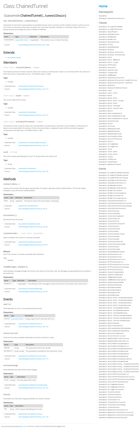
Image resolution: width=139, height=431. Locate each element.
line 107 (45, 115)
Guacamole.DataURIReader (109, 47)
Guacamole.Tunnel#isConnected (29, 242)
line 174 (45, 359)
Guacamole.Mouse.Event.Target (111, 101)
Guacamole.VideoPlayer (108, 162)
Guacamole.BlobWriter (108, 39)
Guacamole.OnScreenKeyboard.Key (112, 116)
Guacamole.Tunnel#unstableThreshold (32, 142)
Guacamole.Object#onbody (109, 323)
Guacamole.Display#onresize (110, 257)
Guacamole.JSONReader (108, 75)
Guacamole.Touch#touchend (109, 392)
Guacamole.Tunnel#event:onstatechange (32, 385)
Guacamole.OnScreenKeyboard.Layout (113, 119)
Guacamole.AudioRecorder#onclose (112, 180)
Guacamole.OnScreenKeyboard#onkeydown (115, 328)
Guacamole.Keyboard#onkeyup (110, 285)
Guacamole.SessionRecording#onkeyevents (116, 349)
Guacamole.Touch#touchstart (110, 397)
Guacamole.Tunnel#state (27, 112)
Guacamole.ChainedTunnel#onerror (112, 201)
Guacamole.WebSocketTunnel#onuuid (113, 418)
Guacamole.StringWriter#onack (111, 389)
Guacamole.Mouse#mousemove (110, 290)
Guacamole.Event (105, 57)
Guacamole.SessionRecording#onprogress (115, 359)
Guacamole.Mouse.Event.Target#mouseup (115, 305)
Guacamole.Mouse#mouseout (109, 293)
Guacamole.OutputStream (108, 121)
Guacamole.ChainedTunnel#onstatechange (115, 206)
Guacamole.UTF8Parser (108, 159)
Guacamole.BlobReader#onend (110, 185)
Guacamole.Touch (105, 149)
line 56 (45, 291)
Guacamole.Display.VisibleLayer (112, 55)
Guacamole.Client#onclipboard (111, 216)
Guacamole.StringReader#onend (111, 384)
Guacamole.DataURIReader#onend (112, 252)
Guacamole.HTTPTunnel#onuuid (111, 270)
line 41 (45, 208)
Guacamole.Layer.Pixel (108, 93)
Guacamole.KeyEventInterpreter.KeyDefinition (118, 80)
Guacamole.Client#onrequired (111, 242)
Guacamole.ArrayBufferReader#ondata (114, 173)
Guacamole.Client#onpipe (109, 239)
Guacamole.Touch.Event (108, 152)
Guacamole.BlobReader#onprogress (112, 188)
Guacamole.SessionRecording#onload (113, 351)
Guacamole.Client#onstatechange (112, 244)
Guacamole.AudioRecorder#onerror (112, 183)
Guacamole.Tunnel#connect (28, 206)
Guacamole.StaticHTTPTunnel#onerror (114, 374)
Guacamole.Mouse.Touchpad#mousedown (114, 308)
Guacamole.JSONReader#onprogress (112, 280)
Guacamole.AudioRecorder (109, 34)
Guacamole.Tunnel (21, 40)
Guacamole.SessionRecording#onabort (114, 344)
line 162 (45, 388)
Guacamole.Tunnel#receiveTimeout (30, 86)
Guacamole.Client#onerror (109, 219)
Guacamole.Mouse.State (108, 103)
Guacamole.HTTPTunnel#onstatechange (114, 267)
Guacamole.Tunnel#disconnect (29, 224)
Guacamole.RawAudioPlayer (109, 131)
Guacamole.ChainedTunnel (109, 42)
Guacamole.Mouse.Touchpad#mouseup (113, 313)
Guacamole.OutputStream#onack (111, 333)
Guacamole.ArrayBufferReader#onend (113, 175)
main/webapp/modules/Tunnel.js (30, 45)
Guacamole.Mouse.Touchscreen (111, 108)
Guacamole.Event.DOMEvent (109, 60)
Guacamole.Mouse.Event (108, 98)
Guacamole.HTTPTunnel (108, 65)
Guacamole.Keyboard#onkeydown (111, 282)
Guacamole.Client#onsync (109, 247)
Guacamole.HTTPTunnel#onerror (111, 262)
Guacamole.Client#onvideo (109, 249)
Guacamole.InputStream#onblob (111, 272)
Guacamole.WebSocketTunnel (110, 164)
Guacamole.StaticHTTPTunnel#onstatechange (116, 379)
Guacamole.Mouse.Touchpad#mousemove (114, 310)
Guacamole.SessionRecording (110, 136)
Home (103, 6)
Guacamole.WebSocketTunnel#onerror (113, 410)
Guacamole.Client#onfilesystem (112, 224)
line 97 (45, 245)
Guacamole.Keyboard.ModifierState (113, 88)
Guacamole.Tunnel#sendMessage (30, 288)
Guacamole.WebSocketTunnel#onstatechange (116, 415)
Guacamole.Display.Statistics (111, 52)
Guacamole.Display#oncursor (110, 254)
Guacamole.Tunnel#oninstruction (112, 402)
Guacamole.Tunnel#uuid (27, 168)
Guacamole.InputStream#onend (111, 275)
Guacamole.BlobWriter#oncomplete (112, 193)
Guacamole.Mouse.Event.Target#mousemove (116, 300)
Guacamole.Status (17, 319)
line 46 (45, 226)
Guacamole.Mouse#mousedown (110, 287)
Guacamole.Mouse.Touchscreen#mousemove (115, 318)
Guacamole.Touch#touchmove (110, 395)
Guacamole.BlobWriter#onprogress (112, 198)
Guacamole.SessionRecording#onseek (113, 361)
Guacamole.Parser (106, 124)
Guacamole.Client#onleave (109, 229)
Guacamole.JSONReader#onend (110, 277)
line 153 (45, 326)
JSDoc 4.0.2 (23, 426)
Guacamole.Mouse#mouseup (109, 295)
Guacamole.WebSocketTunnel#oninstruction (116, 412)
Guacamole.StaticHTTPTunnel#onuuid (113, 382)
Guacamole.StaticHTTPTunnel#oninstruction (116, 377)
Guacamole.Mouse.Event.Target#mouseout (115, 303)
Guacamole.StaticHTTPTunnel (110, 139)
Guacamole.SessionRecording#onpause (114, 354)
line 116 (45, 89)
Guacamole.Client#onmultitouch (112, 234)
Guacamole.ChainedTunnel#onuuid (112, 208)
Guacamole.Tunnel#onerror (109, 400)
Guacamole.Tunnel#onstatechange (112, 405)
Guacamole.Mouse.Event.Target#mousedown (116, 298)
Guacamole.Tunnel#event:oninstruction (32, 356)
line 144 (45, 417)
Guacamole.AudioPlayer (108, 32)
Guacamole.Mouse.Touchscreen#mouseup (114, 321)
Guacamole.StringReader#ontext (112, 387)
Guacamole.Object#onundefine (111, 326)
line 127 (45, 145)
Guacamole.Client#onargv (109, 211)
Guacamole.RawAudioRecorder (110, 134)
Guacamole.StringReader (108, 144)
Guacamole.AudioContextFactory (112, 18)
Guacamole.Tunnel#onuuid (109, 407)
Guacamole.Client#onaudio (109, 214)
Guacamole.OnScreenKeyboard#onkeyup (114, 331)
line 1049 (46, 45)
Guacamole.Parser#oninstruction (112, 336)
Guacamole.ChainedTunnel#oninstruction (115, 203)
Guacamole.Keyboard (107, 85)
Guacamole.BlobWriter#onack (110, 191)
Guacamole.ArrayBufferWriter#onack (113, 178)
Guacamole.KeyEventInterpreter (112, 78)
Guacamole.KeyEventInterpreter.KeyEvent (116, 83)
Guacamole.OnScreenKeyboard (110, 113)
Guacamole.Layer (105, 90)
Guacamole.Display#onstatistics (112, 259)
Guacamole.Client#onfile (109, 221)
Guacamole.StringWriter (108, 147)
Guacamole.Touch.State (108, 154)
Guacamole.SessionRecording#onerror (114, 346)
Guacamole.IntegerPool (108, 73)
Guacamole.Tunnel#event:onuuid (30, 414)
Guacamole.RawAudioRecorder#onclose (114, 338)
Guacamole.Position (107, 126)
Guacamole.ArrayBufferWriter (111, 29)
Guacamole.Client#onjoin (109, 226)
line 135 (45, 171)
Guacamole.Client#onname (109, 236)
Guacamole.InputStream (108, 70)
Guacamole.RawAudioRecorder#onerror (114, 341)
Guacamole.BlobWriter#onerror (111, 196)
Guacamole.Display (106, 50)
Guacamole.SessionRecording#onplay (113, 356)
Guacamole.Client (106, 45)
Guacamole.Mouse (105, 96)
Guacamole (12, 15)
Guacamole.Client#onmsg (108, 231)
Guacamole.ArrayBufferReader (111, 27)
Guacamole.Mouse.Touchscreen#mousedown (115, 316)
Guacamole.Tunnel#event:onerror (30, 324)
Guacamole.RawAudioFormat (109, 129)
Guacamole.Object (106, 111)
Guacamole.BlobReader (108, 37)
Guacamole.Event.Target (108, 62)
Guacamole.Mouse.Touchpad (109, 106)
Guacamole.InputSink (107, 68)
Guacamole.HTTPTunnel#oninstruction (114, 265)
